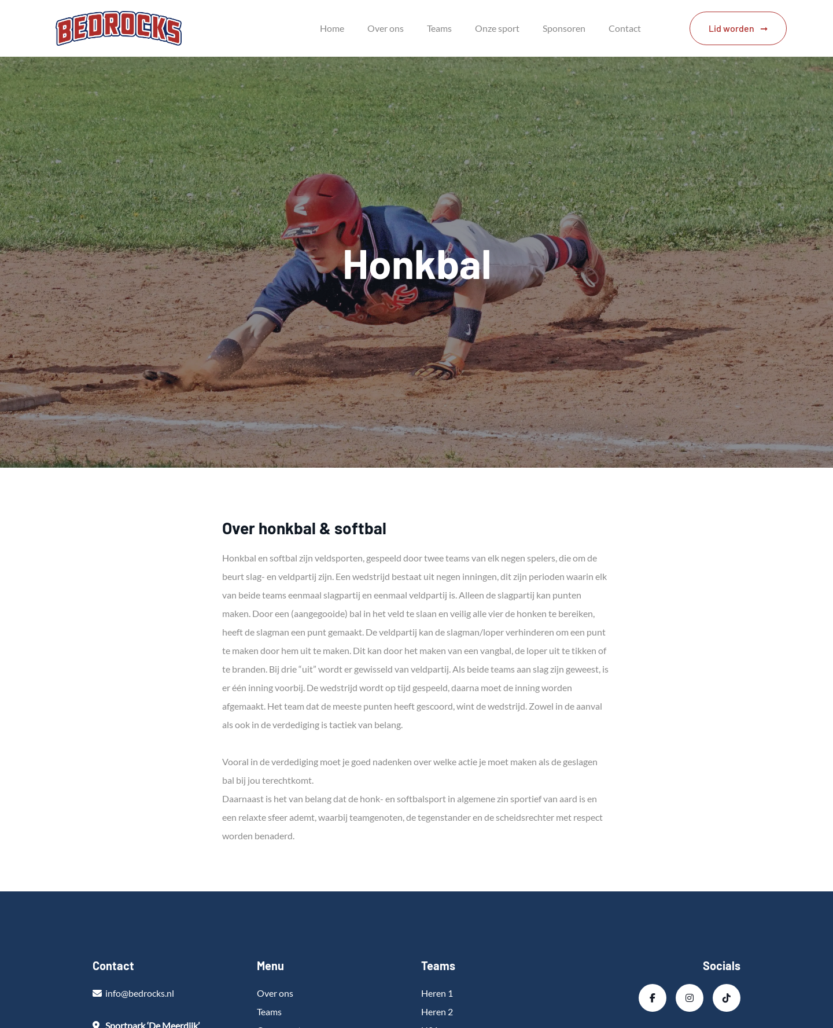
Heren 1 (437, 992)
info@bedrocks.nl (139, 992)
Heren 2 (437, 1011)
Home (332, 28)
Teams (439, 28)
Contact (625, 28)
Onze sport (497, 28)
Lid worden (731, 28)
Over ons (385, 28)
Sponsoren (564, 28)
